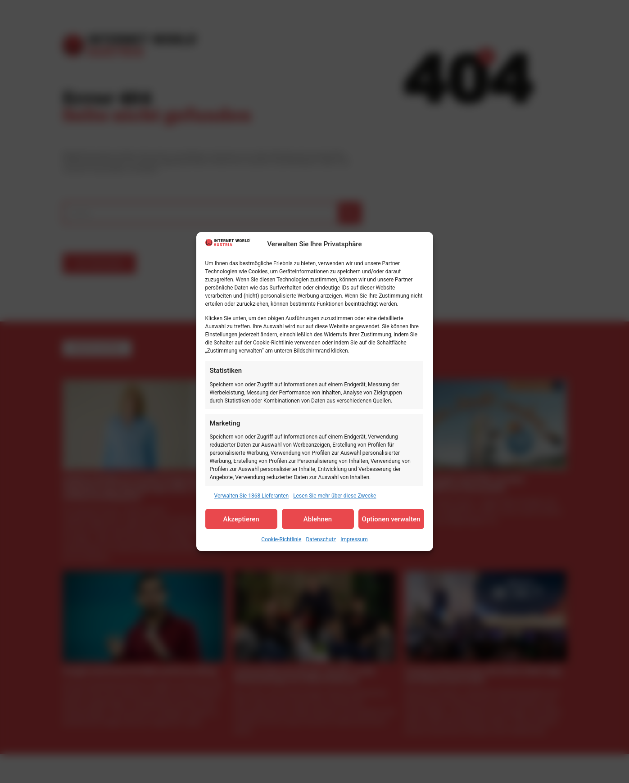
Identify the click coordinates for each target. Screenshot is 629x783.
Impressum (353, 539)
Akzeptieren (241, 519)
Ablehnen (317, 519)
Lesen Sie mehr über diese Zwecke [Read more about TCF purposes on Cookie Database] (334, 496)
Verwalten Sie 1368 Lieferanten (251, 496)
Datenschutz (321, 539)
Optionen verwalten (391, 519)
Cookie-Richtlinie (281, 539)
